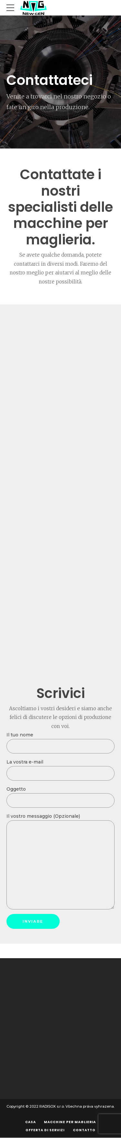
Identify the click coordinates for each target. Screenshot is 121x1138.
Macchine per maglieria (70, 1122)
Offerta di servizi (45, 1130)
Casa (30, 1122)
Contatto (84, 1130)
